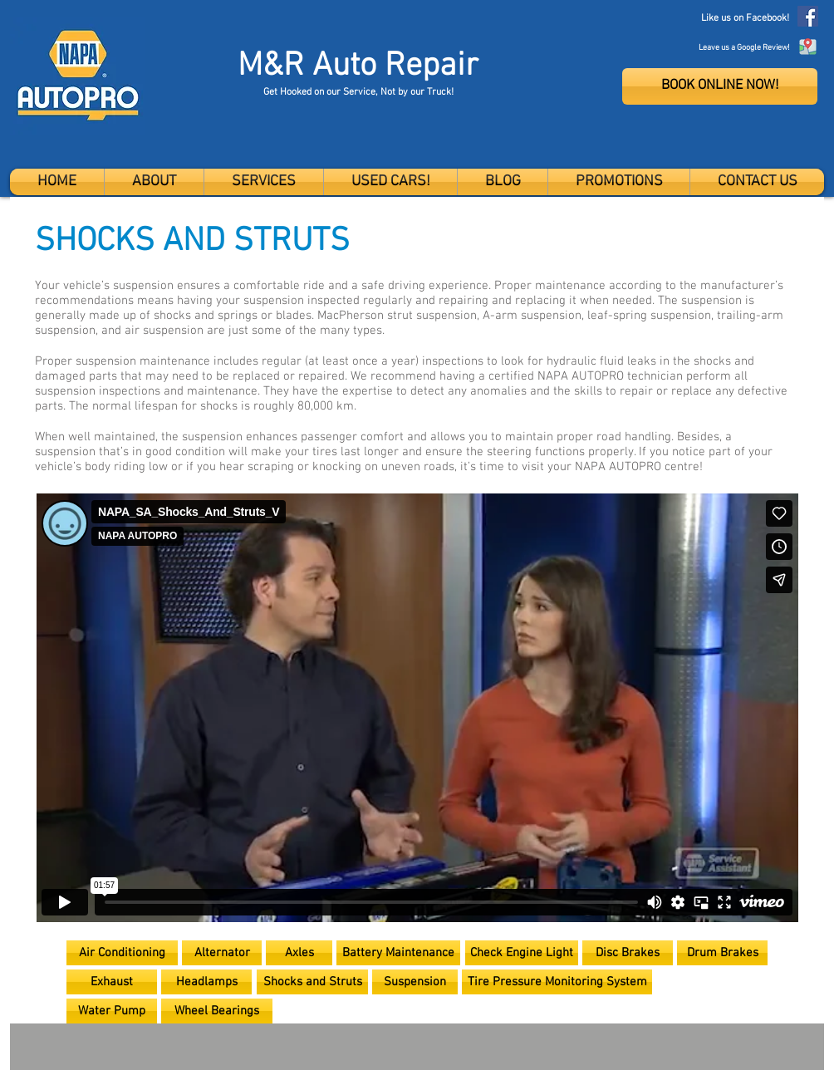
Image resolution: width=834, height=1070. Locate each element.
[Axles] (299, 952)
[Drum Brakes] (722, 952)
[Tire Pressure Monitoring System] (557, 981)
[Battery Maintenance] (398, 952)
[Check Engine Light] (521, 952)
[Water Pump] (111, 1011)
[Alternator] (222, 952)
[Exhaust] (111, 981)
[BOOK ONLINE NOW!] (719, 86)
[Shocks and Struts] (312, 981)
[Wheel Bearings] (216, 1011)
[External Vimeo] (417, 707)
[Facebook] (807, 16)
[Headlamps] (206, 981)
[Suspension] (415, 981)
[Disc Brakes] (627, 952)
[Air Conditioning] (122, 952)
